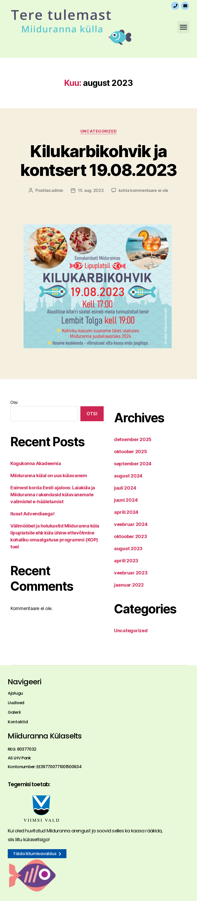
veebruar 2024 (131, 524)
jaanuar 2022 (129, 585)
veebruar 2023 (131, 572)
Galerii (14, 712)
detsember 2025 (132, 439)
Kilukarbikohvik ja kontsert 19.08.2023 (98, 160)
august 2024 (128, 475)
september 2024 (132, 463)
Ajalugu (15, 693)
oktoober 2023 (130, 536)
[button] (183, 27)
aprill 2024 (126, 512)
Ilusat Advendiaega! (32, 513)
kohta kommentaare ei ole (144, 190)
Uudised (16, 702)
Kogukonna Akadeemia (35, 463)
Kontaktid (18, 722)
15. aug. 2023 (91, 190)
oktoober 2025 (130, 451)
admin (57, 190)
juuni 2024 (126, 500)
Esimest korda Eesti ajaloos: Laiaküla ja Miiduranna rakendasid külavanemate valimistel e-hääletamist (52, 494)
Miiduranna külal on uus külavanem (48, 475)
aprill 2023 (126, 560)
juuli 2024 (125, 488)
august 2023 (128, 548)
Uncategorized (98, 131)
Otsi (14, 402)
